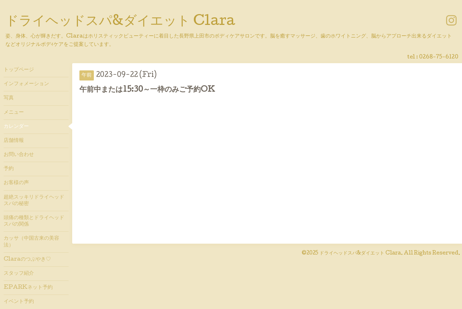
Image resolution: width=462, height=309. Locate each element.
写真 (9, 98)
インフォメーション (26, 84)
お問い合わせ (19, 155)
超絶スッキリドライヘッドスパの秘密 (34, 201)
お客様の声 (16, 183)
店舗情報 (14, 141)
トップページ (19, 70)
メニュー (14, 113)
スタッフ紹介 (19, 274)
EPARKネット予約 (28, 288)
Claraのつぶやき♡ (27, 259)
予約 (9, 169)
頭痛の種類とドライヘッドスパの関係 (34, 221)
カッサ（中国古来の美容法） (31, 242)
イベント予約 (19, 302)
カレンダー (16, 127)
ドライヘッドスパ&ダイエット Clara (120, 22)
